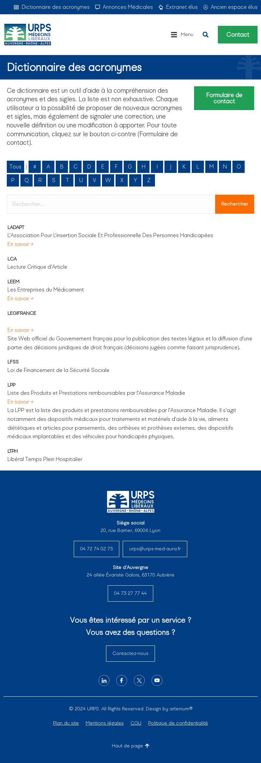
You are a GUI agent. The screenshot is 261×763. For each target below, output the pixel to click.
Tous (15, 166)
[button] (182, 34)
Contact (237, 34)
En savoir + (20, 244)
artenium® (181, 709)
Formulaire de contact (224, 98)
